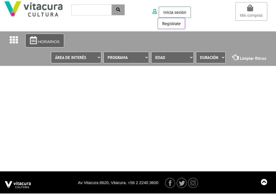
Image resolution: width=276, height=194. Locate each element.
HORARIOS (45, 40)
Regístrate (171, 23)
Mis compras (251, 11)
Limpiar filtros (249, 57)
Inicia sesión (174, 12)
